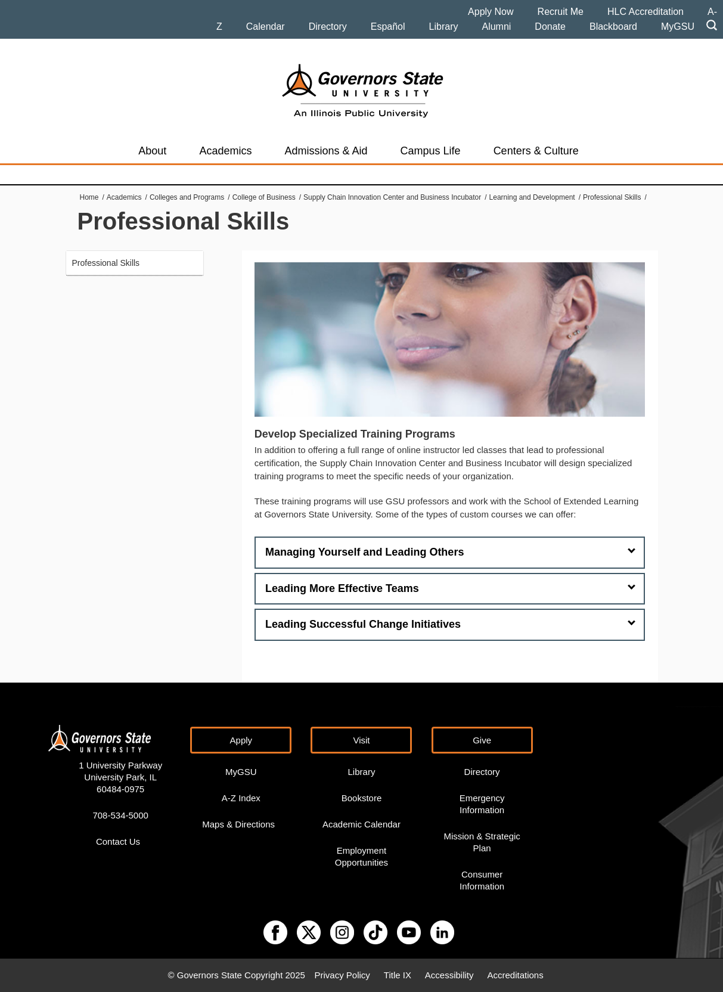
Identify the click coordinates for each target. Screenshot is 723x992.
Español (388, 26)
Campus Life (431, 151)
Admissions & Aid (325, 151)
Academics (225, 151)
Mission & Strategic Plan (481, 842)
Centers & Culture (536, 151)
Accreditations (515, 975)
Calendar (265, 26)
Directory (328, 26)
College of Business (264, 197)
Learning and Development (532, 197)
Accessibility (449, 975)
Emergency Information (482, 804)
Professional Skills (612, 197)
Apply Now (490, 12)
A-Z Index (241, 798)
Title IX (397, 975)
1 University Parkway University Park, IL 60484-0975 (120, 777)
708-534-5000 (120, 815)
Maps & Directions (238, 824)
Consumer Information (482, 880)
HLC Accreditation (645, 12)
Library (443, 26)
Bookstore (362, 798)
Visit (361, 740)
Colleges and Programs (187, 197)
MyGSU (677, 26)
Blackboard (613, 26)
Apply (241, 740)
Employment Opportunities (361, 856)
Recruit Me (561, 12)
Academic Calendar (361, 824)
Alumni (496, 26)
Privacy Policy (342, 975)
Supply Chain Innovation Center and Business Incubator (392, 197)
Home (89, 197)
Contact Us (118, 841)
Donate (550, 26)
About (152, 151)
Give (482, 740)
